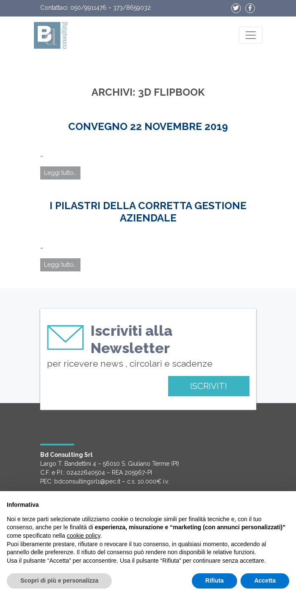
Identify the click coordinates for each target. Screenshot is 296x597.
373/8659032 (132, 7)
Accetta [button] (265, 580)
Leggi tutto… (60, 172)
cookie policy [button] (83, 535)
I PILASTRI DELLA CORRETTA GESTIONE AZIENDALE (148, 211)
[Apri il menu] (251, 35)
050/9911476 (88, 7)
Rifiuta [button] (214, 580)
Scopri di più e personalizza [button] (59, 580)
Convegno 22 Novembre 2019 (148, 126)
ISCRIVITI (208, 386)
